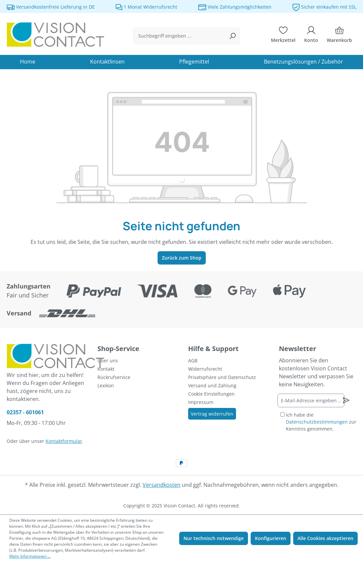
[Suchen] (232, 36)
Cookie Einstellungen (211, 394)
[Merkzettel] (283, 36)
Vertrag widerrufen (212, 414)
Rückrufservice (113, 377)
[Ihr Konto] (311, 36)
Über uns (107, 360)
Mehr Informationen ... (30, 556)
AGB (192, 360)
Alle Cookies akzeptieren (325, 538)
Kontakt (105, 369)
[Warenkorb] (339, 36)
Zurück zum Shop (181, 258)
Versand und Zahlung (212, 385)
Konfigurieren (270, 538)
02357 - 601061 (25, 412)
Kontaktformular (64, 441)
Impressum (200, 402)
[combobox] (179, 36)
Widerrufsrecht (205, 369)
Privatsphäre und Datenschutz (222, 377)
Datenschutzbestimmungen (317, 422)
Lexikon (105, 385)
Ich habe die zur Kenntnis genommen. (321, 422)
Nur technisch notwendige (213, 538)
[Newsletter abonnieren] (346, 400)
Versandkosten (162, 484)
